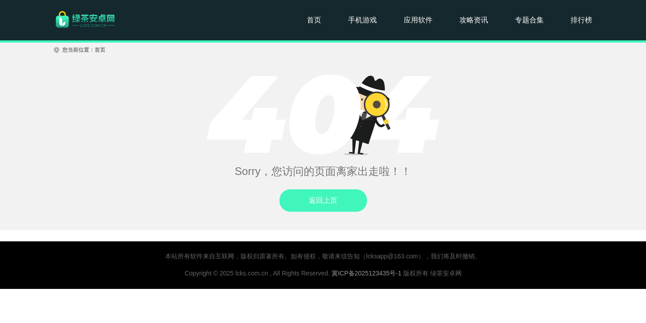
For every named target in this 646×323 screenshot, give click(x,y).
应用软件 (418, 20)
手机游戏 (362, 20)
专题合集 (529, 20)
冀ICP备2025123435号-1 (367, 273)
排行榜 (581, 20)
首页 (314, 20)
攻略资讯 (473, 20)
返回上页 (323, 200)
